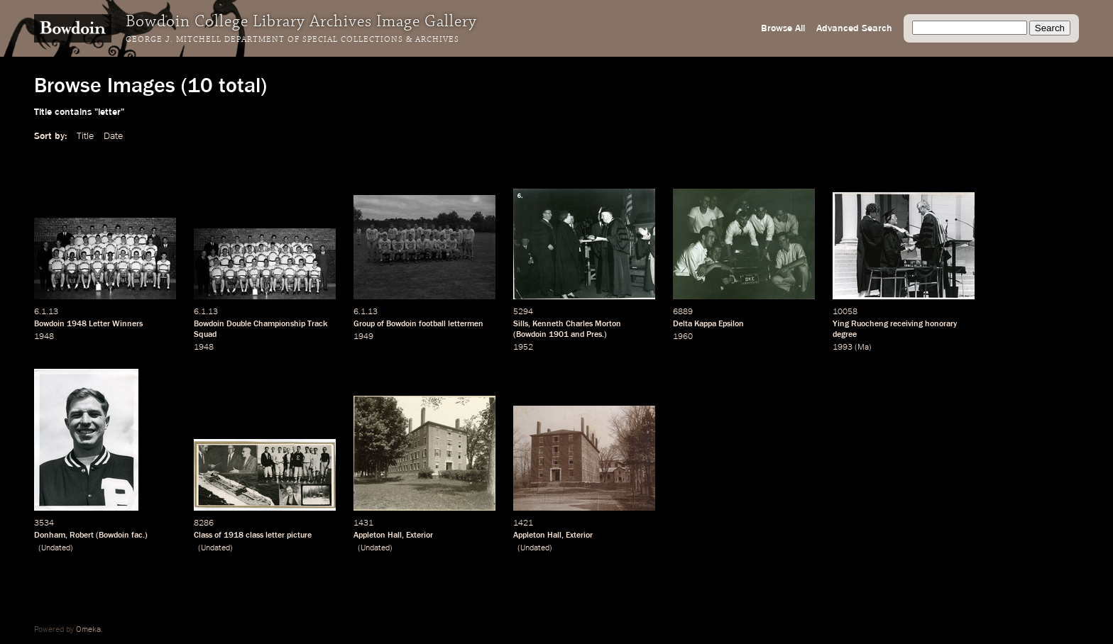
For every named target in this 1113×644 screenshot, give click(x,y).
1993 (842, 347)
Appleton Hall (377, 535)
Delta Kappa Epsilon (708, 324)
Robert (82, 535)
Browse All (783, 28)
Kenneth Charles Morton (576, 324)
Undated (55, 548)
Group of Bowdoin (385, 324)
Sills (520, 324)
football (432, 324)
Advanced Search (854, 28)
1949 (363, 337)
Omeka (88, 630)
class (254, 535)
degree (845, 335)
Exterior (419, 535)
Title (85, 136)
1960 (683, 337)
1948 (77, 324)
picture (299, 535)
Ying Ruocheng (860, 324)
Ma (863, 347)
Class (203, 535)
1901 (559, 335)
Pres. (595, 335)
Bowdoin (49, 324)
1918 (233, 535)
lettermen (465, 324)
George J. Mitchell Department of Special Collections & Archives (292, 40)
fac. (138, 535)
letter (275, 535)
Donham (49, 535)
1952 (523, 347)
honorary (941, 324)
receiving (906, 324)
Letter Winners (116, 324)
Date (113, 136)
